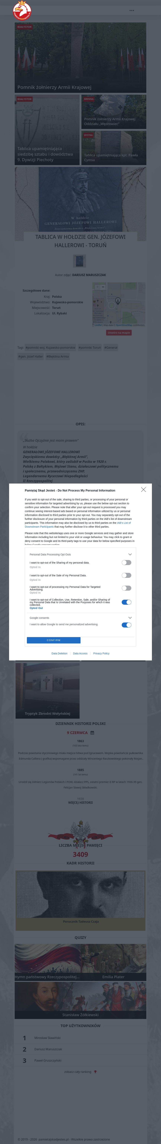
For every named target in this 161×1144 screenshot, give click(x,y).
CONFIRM (54, 640)
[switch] (126, 562)
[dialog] (80, 572)
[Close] (144, 490)
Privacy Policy (101, 653)
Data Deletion (59, 653)
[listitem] (80, 554)
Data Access (80, 653)
